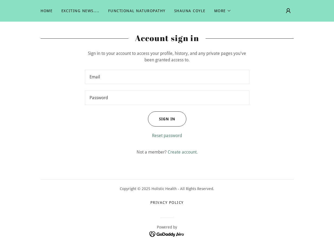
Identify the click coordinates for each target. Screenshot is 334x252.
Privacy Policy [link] (167, 202)
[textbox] (167, 77)
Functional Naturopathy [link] (137, 11)
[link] (167, 234)
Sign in (161, 119)
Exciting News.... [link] (80, 11)
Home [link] (47, 11)
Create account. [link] (183, 152)
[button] (222, 11)
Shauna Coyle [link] (190, 11)
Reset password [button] (167, 135)
